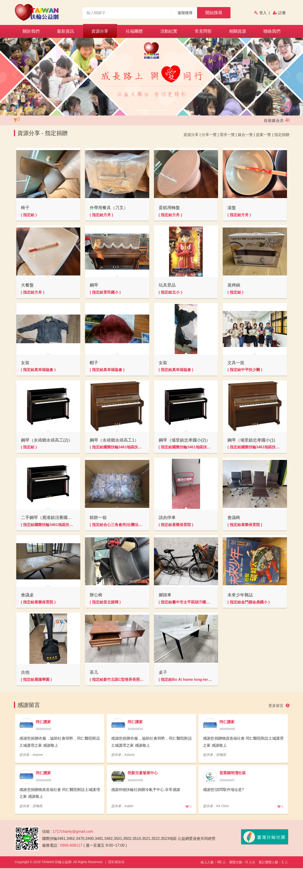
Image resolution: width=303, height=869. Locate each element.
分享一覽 (209, 135)
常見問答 (203, 31)
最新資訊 (65, 31)
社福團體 (134, 31)
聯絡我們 (271, 31)
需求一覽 (227, 135)
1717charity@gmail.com (73, 833)
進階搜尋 (185, 13)
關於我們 (31, 31)
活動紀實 (168, 31)
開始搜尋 (213, 12)
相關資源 (237, 31)
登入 (263, 13)
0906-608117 (71, 847)
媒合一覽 (245, 135)
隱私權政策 (116, 863)
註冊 (282, 13)
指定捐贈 (281, 135)
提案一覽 (263, 135)
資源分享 (99, 31)
